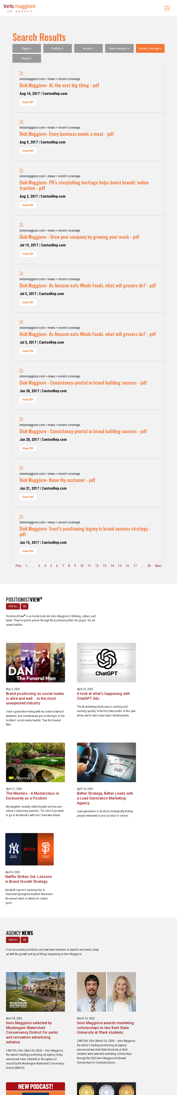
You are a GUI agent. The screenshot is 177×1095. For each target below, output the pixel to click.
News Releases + (119, 48)
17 (135, 566)
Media (78, 1071)
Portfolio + (57, 48)
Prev (18, 566)
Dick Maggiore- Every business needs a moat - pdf (67, 133)
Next (158, 566)
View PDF (27, 102)
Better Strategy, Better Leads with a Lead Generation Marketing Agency (82, 741)
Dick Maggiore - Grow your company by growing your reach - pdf (79, 236)
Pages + (27, 48)
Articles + (88, 48)
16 (127, 566)
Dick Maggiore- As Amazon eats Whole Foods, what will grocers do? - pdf (88, 285)
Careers (66, 1071)
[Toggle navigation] (167, 8)
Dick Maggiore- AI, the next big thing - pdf (59, 85)
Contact (90, 1071)
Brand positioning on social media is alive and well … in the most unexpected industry (87, 645)
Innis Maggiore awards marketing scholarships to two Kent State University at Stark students (146, 842)
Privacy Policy (107, 1071)
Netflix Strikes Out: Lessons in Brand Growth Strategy (146, 736)
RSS (23, 605)
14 (112, 566)
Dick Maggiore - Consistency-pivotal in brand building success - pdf (83, 382)
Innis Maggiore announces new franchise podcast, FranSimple (28, 950)
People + (26, 58)
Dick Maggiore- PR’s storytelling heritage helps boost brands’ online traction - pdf (84, 185)
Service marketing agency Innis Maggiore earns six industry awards (86, 950)
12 (97, 566)
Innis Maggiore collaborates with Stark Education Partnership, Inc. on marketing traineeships (147, 952)
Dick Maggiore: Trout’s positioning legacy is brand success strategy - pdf (85, 531)
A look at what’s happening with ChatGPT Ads (145, 640)
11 (89, 566)
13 (104, 566)
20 (149, 566)
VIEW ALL (12, 605)
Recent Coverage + (150, 48)
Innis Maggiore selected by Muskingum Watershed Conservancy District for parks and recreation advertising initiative (87, 844)
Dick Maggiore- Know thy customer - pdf (57, 479)
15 (119, 566)
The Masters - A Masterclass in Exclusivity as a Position (27, 739)
